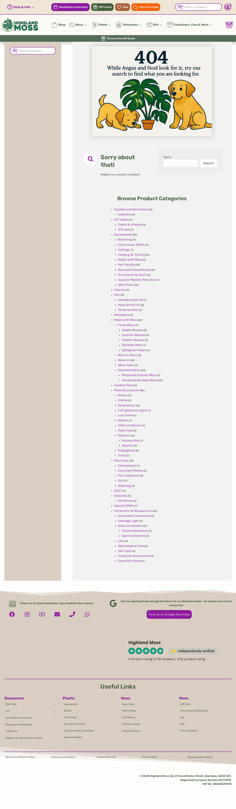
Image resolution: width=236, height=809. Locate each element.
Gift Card (186, 699)
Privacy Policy (150, 757)
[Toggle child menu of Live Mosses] (170, 714)
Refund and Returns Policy (22, 757)
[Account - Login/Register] (228, 7)
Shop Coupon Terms (200, 757)
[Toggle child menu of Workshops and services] (54, 715)
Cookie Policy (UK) (108, 757)
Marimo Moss (130, 707)
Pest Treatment (190, 729)
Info (8, 707)
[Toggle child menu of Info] (54, 707)
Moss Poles (129, 699)
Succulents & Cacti (76, 722)
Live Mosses (129, 714)
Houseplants (72, 699)
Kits (183, 722)
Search (168, 157)
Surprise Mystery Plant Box (81, 729)
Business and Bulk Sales (21, 722)
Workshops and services (20, 714)
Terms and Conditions (64, 757)
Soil (183, 714)
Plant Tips (12, 699)
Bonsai (68, 707)
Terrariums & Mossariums (196, 707)
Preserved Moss (131, 729)
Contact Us (13, 730)
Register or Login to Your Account (27, 737)
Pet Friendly (71, 714)
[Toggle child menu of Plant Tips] (54, 699)
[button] (20, 7)
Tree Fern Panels (132, 722)
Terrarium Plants (74, 736)
